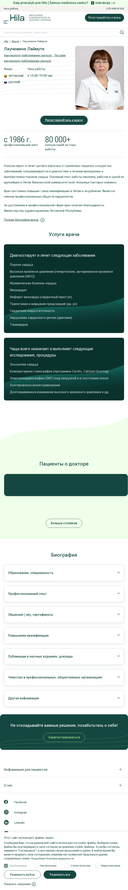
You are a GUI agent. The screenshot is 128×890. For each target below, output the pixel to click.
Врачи (15, 41)
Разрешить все (60, 874)
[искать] (122, 32)
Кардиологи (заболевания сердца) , (28, 55)
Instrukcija (105, 3)
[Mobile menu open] (6, 22)
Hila (6, 41)
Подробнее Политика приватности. (53, 858)
